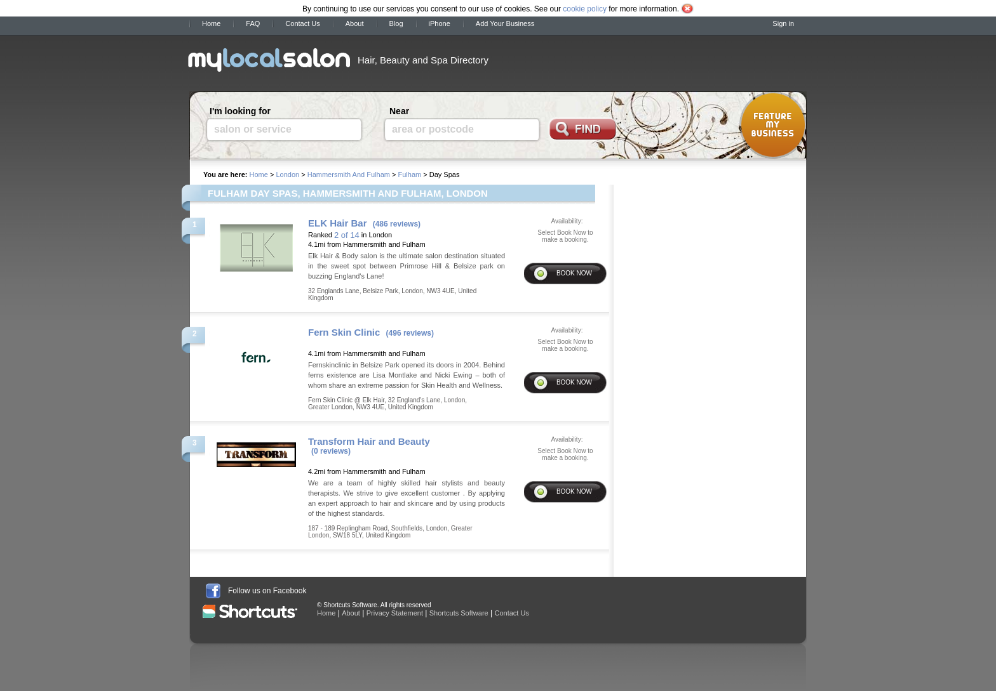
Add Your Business (505, 23)
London (287, 174)
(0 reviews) (331, 451)
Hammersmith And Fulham (348, 174)
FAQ (253, 23)
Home (211, 23)
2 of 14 (347, 235)
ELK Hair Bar (337, 223)
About (355, 23)
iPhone (439, 23)
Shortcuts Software (458, 613)
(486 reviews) (397, 224)
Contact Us (302, 23)
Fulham (409, 174)
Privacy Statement (395, 613)
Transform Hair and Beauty (369, 441)
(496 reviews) (410, 333)
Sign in (783, 23)
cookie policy (585, 8)
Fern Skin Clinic (344, 332)
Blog (396, 23)
